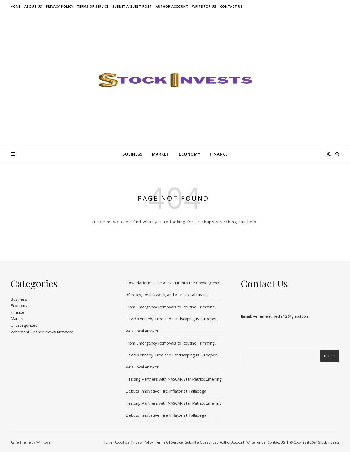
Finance (219, 154)
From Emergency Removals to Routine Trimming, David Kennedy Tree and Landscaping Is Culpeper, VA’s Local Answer (172, 318)
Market (160, 154)
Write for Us (204, 6)
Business (132, 154)
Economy (189, 154)
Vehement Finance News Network (42, 331)
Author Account (172, 6)
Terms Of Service (93, 6)
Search (329, 356)
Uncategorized (24, 325)
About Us (33, 6)
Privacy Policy (59, 6)
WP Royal (44, 442)
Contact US (231, 6)
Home (16, 6)
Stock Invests (328, 442)
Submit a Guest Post (132, 6)
